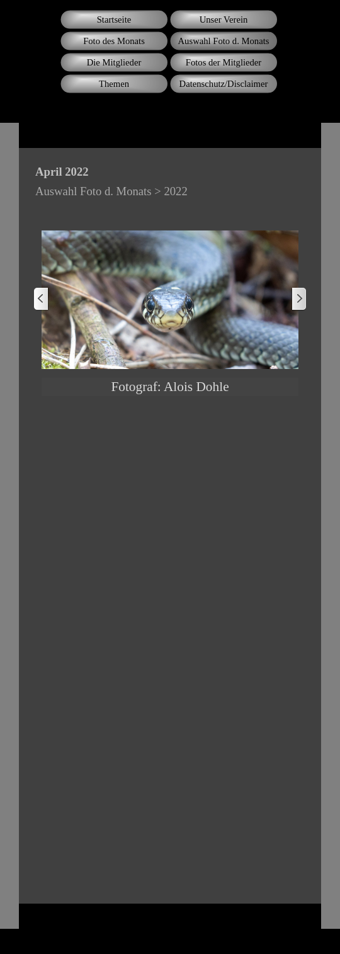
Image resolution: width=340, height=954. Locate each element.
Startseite (114, 19)
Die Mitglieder (114, 62)
